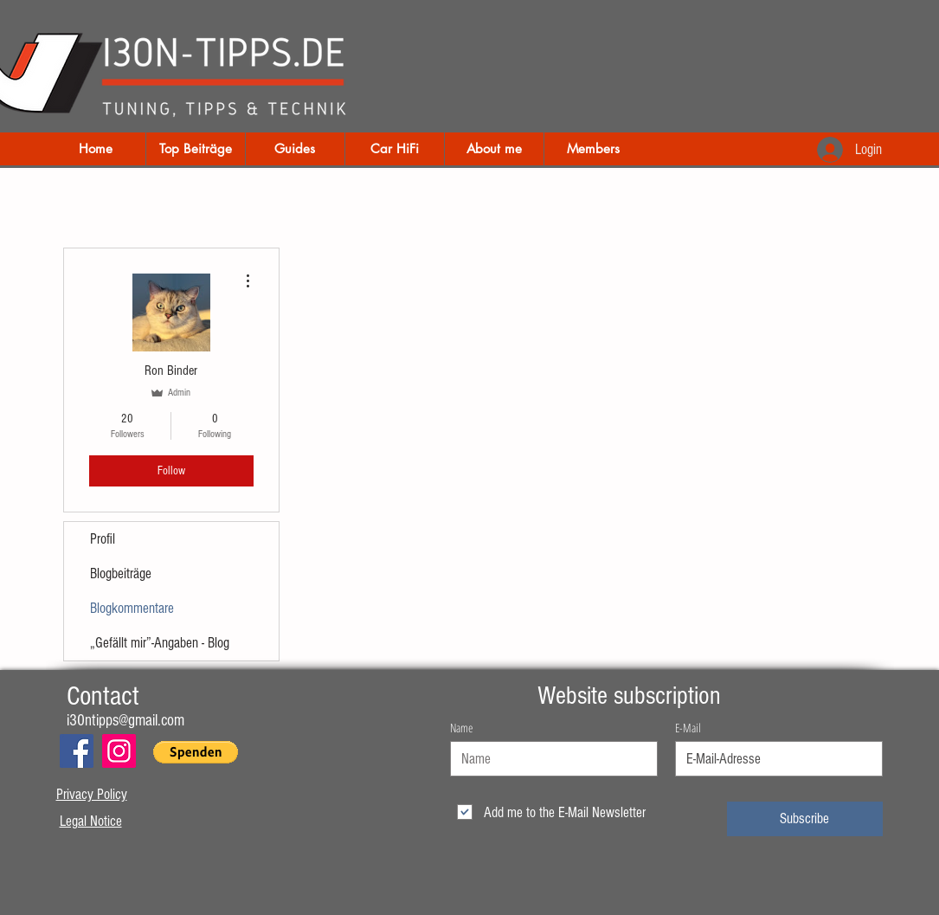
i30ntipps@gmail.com (125, 721)
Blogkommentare (132, 608)
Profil (102, 539)
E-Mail (688, 728)
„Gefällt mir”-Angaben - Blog (159, 643)
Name (461, 728)
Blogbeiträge (120, 573)
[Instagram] (119, 751)
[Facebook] (76, 751)
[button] (195, 752)
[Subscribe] (805, 819)
